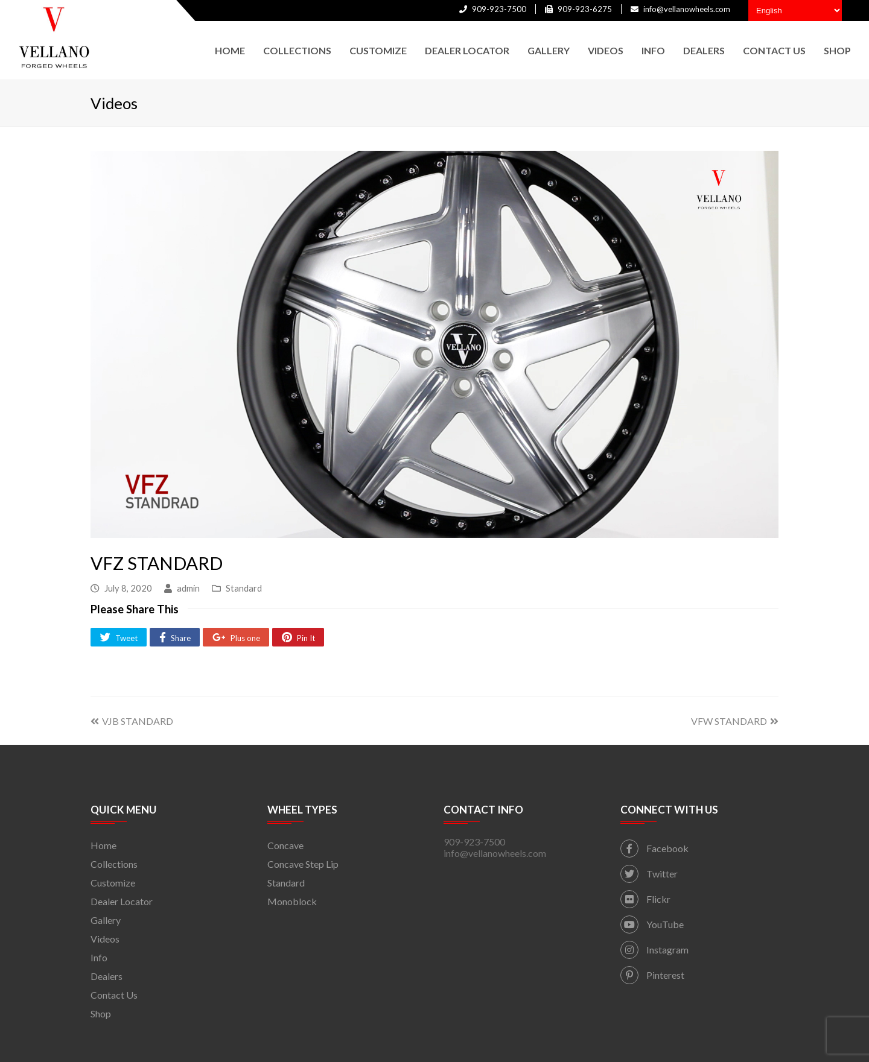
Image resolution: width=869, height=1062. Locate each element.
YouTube (652, 924)
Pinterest (652, 975)
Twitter (649, 873)
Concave (285, 845)
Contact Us (114, 994)
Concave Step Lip (303, 864)
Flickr (645, 899)
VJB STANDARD (132, 721)
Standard (244, 588)
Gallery (106, 920)
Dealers (107, 976)
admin (188, 588)
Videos (105, 938)
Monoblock (292, 901)
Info (99, 957)
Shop (101, 1013)
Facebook (654, 848)
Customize (113, 882)
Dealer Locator (122, 901)
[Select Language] (795, 10)
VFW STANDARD (734, 721)
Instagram (654, 949)
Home (103, 845)
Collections (114, 864)
